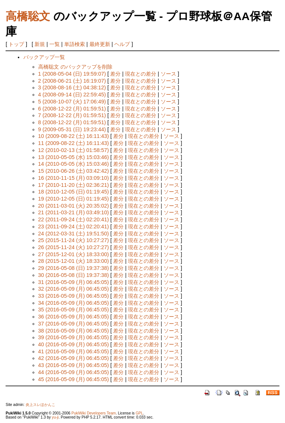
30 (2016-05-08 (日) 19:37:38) (73, 275)
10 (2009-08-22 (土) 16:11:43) (73, 136)
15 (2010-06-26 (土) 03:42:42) (73, 171)
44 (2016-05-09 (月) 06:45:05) (73, 372)
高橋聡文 (28, 16)
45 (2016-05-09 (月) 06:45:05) (73, 379)
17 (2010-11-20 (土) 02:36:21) (73, 185)
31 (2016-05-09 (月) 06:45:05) (73, 282)
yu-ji (55, 417)
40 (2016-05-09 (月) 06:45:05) (73, 344)
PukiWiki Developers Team (93, 413)
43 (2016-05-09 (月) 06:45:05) (73, 365)
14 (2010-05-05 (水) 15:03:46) (73, 164)
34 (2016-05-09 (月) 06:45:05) (73, 303)
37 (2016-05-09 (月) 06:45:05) (73, 324)
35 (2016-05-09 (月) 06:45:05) (73, 310)
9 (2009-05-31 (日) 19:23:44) (72, 129)
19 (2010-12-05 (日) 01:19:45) (73, 199)
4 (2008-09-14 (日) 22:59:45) (72, 95)
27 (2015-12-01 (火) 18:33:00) (73, 254)
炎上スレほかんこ (40, 405)
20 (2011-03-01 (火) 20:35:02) (73, 206)
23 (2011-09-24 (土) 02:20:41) (73, 226)
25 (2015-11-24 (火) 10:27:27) (73, 240)
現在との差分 (140, 74)
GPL (139, 413)
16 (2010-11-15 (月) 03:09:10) (73, 178)
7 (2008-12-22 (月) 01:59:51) (72, 115)
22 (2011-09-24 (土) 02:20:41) (73, 219)
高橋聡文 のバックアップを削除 (75, 67)
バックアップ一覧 (44, 57)
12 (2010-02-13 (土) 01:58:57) (73, 150)
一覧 (54, 44)
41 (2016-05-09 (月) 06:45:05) (73, 351)
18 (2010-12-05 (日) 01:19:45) (73, 192)
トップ (16, 44)
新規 (40, 44)
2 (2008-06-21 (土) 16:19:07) (72, 81)
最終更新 (99, 44)
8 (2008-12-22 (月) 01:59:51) (72, 122)
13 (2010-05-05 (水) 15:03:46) (73, 157)
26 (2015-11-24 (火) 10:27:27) (73, 247)
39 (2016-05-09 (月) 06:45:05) (73, 337)
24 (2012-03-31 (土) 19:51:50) (73, 234)
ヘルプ (122, 44)
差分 (115, 74)
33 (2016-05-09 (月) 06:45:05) (73, 296)
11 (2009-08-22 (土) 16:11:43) (73, 143)
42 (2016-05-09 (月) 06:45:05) (73, 358)
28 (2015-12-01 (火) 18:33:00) (73, 261)
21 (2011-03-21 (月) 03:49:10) (73, 212)
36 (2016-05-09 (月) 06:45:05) (73, 317)
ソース (168, 74)
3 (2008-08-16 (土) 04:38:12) (72, 87)
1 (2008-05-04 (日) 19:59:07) (72, 74)
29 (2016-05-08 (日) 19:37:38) (73, 268)
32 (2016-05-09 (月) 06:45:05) (73, 289)
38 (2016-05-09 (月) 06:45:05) (73, 331)
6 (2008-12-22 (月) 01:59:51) (72, 109)
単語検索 (74, 44)
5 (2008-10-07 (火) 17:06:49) (72, 102)
